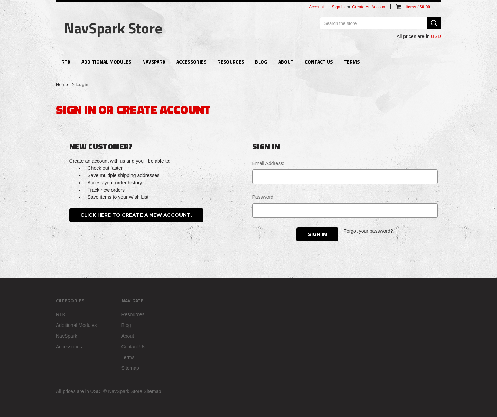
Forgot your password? (368, 231)
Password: (263, 197)
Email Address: (268, 163)
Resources (230, 61)
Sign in (338, 6)
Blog (261, 61)
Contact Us (319, 61)
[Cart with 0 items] (412, 6)
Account (316, 6)
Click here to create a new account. (136, 215)
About (286, 61)
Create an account (369, 6)
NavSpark (153, 61)
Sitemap (130, 368)
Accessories (191, 61)
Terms (352, 61)
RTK (65, 61)
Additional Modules (106, 61)
